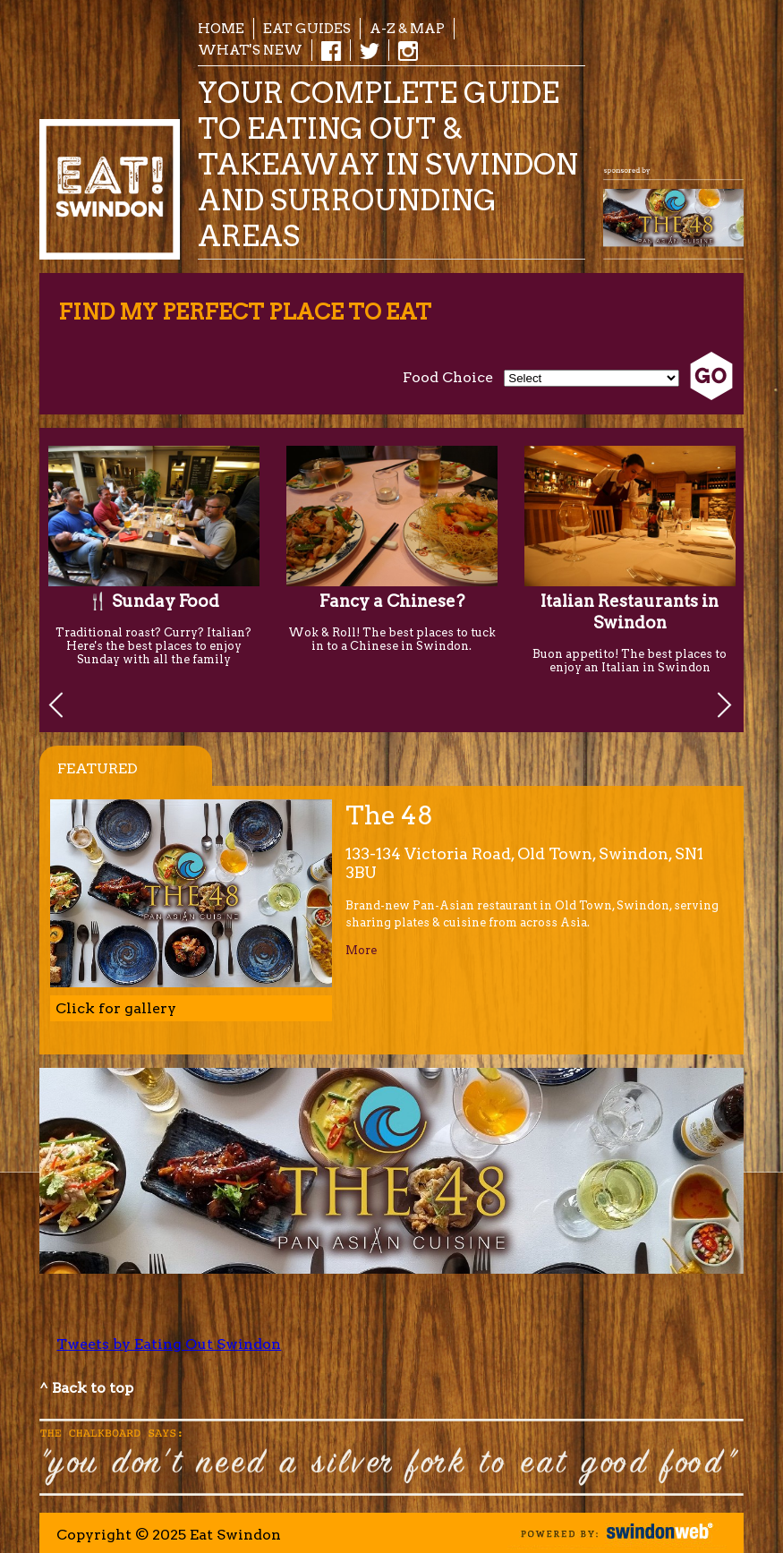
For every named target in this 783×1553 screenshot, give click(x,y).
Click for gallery (115, 1008)
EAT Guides (307, 28)
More (361, 950)
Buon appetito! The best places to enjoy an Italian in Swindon (629, 660)
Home (221, 28)
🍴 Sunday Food (153, 601)
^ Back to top (86, 1387)
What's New (250, 49)
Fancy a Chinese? (391, 601)
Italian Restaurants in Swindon (629, 612)
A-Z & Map (407, 28)
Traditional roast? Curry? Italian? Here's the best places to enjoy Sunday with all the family (153, 646)
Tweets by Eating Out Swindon (168, 1343)
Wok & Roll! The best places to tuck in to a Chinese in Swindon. (392, 639)
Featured (97, 768)
